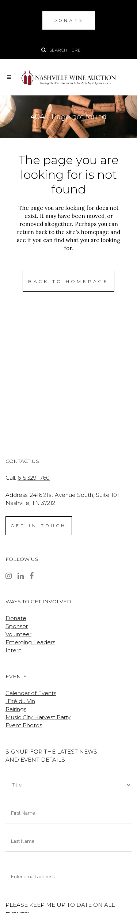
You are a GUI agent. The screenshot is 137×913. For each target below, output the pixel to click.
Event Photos (23, 725)
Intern (13, 650)
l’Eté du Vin (20, 701)
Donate (15, 618)
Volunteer (18, 634)
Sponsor (16, 626)
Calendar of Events (30, 693)
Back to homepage (68, 281)
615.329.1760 (34, 477)
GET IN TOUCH (38, 525)
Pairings (15, 709)
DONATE (68, 20)
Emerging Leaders (30, 642)
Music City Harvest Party (38, 717)
